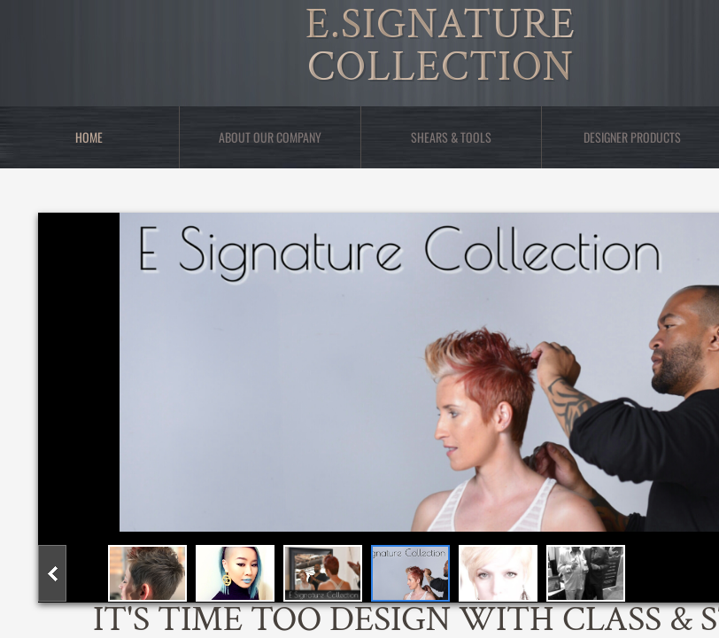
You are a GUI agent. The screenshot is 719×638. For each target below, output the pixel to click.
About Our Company (270, 137)
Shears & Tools (451, 137)
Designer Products (632, 137)
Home (89, 137)
